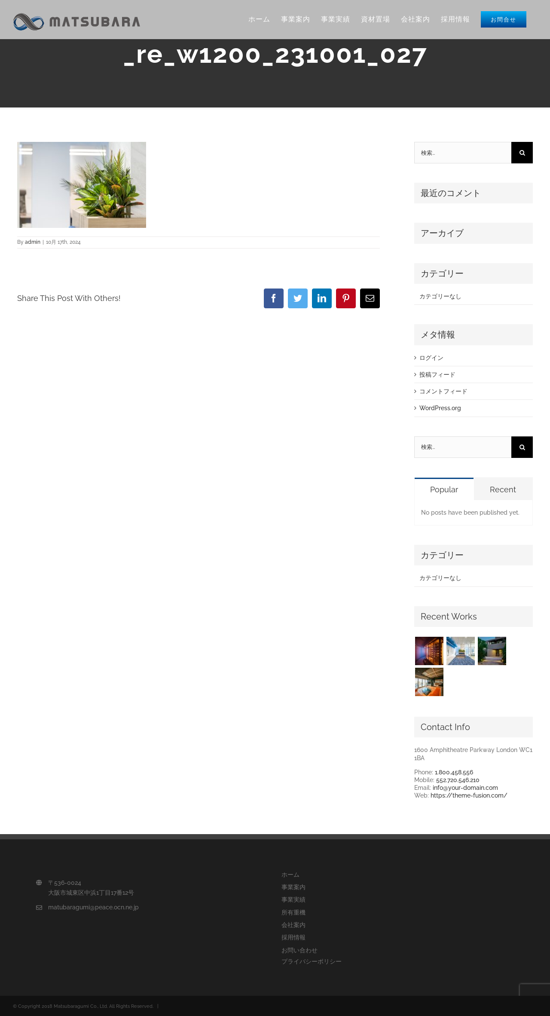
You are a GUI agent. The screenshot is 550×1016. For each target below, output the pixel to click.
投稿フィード (437, 374)
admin (32, 242)
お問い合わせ (299, 950)
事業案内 (293, 887)
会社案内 (293, 924)
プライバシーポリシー (311, 961)
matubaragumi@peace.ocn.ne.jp (93, 907)
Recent (503, 489)
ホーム (290, 874)
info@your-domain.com (465, 787)
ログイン (431, 357)
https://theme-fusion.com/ (469, 795)
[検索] (522, 152)
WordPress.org (440, 408)
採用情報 (293, 937)
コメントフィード (443, 391)
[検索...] (462, 152)
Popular (444, 489)
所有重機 (293, 912)
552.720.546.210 (458, 780)
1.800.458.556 (454, 772)
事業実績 (293, 899)
